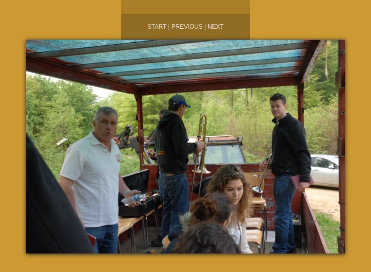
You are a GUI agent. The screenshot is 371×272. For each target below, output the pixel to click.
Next (215, 26)
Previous (187, 26)
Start (157, 26)
